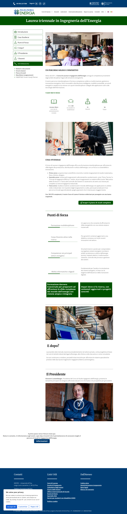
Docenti (56, 12)
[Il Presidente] (15, 53)
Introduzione (23, 32)
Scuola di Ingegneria (54, 485)
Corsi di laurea (47, 11)
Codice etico (84, 483)
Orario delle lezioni (54, 490)
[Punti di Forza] (15, 42)
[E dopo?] (15, 47)
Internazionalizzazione (75, 12)
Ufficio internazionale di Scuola (58, 492)
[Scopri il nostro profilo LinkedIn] (36, 4)
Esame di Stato (52, 494)
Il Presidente (23, 53)
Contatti (97, 12)
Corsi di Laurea (52, 483)
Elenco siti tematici (87, 490)
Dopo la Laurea (88, 12)
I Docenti (21, 58)
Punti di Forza (23, 42)
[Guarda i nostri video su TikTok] (45, 4)
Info (103, 11)
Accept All (35, 506)
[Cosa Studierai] (15, 37)
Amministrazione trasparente (91, 485)
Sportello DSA (52, 496)
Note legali (84, 487)
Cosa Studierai (23, 37)
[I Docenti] (15, 58)
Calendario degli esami (55, 487)
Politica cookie (52, 501)
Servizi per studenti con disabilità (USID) (61, 498)
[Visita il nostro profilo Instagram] (41, 4)
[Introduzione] (15, 31)
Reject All (23, 506)
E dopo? (21, 48)
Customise (11, 506)
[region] (23, 500)
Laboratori (63, 12)
